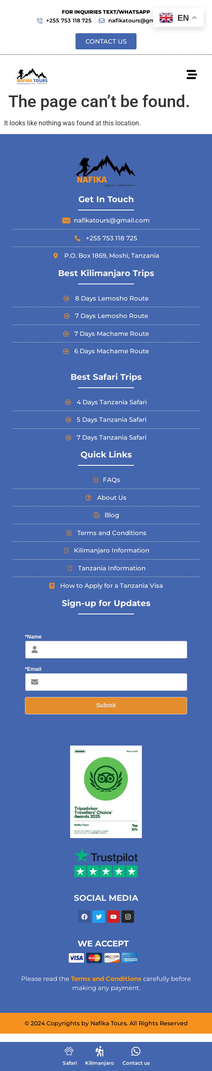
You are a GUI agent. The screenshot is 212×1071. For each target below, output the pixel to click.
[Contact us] (136, 1051)
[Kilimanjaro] (99, 1051)
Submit (106, 705)
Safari (70, 1063)
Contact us (136, 1063)
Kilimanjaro (99, 1063)
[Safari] (69, 1051)
